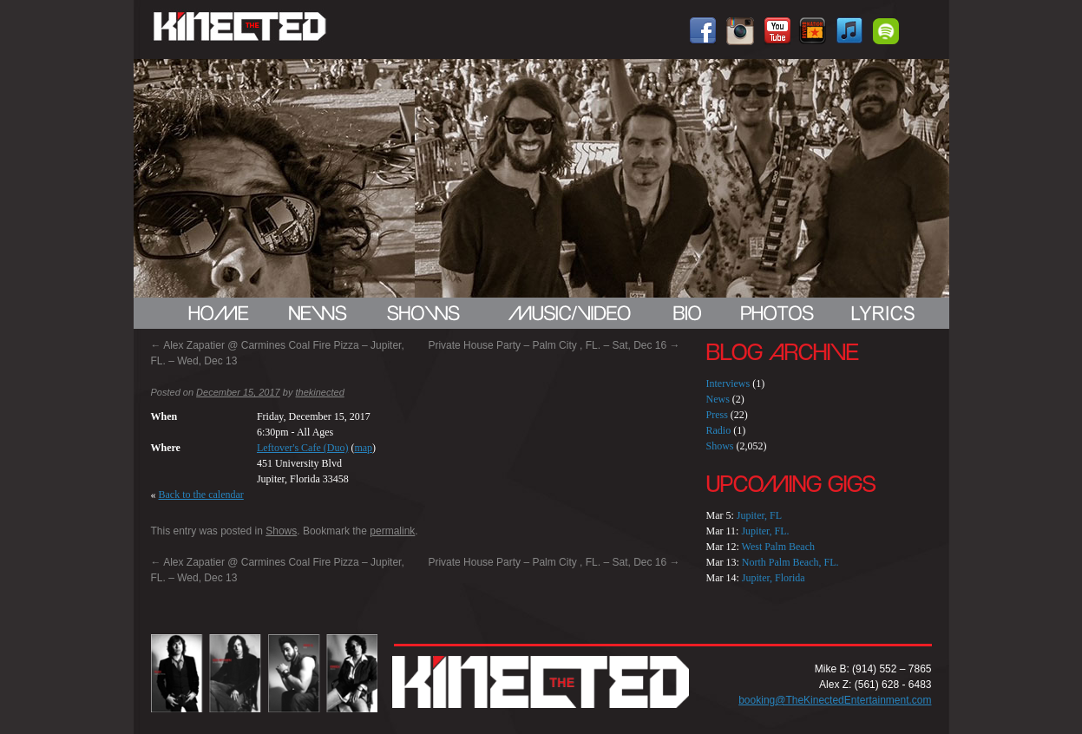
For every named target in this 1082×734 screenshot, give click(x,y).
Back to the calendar (201, 494)
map (363, 448)
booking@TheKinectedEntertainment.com (834, 700)
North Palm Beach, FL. (790, 562)
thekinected (319, 392)
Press (717, 415)
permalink (392, 531)
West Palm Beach (778, 547)
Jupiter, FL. (765, 531)
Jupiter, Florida (773, 578)
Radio (718, 430)
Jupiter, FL (759, 515)
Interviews (728, 383)
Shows (281, 531)
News (718, 399)
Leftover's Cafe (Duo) (302, 448)
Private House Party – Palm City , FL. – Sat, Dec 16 (553, 345)
